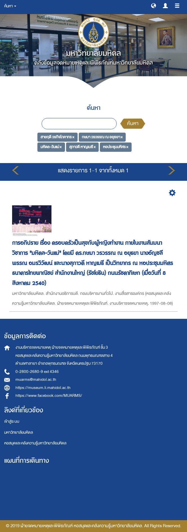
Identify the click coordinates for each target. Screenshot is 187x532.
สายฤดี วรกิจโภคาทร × (57, 136)
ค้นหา (132, 123)
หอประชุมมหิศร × (115, 147)
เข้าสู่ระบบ (11, 421)
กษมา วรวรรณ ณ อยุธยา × (102, 136)
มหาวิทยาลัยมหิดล (18, 432)
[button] (153, 5)
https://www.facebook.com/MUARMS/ (48, 395)
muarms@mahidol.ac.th (35, 379)
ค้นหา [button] (10, 6)
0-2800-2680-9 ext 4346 (37, 371)
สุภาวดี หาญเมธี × (82, 147)
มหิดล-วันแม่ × (51, 147)
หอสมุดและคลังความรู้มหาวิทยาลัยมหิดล (35, 443)
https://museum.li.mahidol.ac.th (43, 387)
